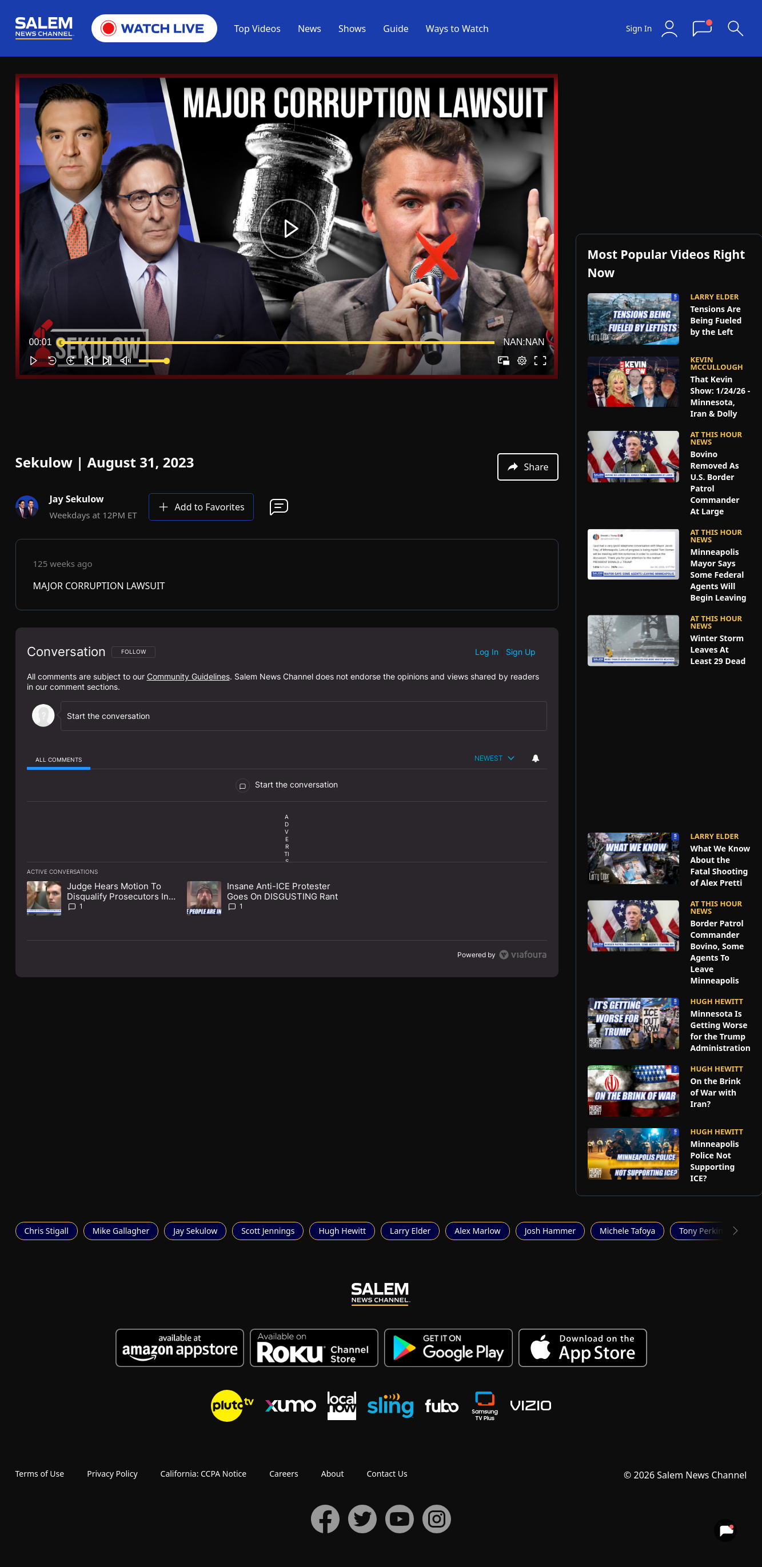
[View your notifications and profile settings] (535, 758)
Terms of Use (40, 1473)
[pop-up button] (522, 360)
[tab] (59, 759)
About (332, 1473)
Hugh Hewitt (342, 1230)
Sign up (521, 652)
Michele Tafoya (627, 1230)
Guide (396, 28)
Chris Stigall (47, 1230)
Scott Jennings (267, 1230)
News (309, 28)
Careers (283, 1473)
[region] (287, 802)
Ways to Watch (457, 28)
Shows (352, 28)
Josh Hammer (550, 1230)
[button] (289, 228)
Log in (486, 652)
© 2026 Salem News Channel (685, 1475)
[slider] (277, 342)
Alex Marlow (477, 1230)
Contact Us (386, 1473)
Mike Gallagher (121, 1230)
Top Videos (257, 28)
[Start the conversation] (298, 716)
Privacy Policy (112, 1473)
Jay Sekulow (195, 1230)
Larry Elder (410, 1230)
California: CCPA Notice (204, 1473)
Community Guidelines (188, 676)
